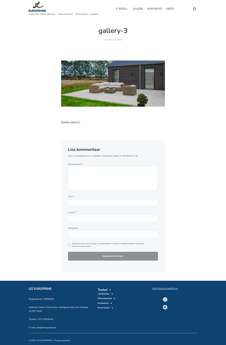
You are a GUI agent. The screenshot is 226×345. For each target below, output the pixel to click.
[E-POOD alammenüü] (127, 9)
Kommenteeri (75, 164)
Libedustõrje (103, 293)
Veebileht (73, 228)
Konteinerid (103, 303)
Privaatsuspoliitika (62, 340)
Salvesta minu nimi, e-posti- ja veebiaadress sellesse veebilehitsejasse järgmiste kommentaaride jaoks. (108, 245)
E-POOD (121, 9)
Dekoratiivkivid (105, 298)
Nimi (71, 196)
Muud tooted (104, 307)
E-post (72, 212)
